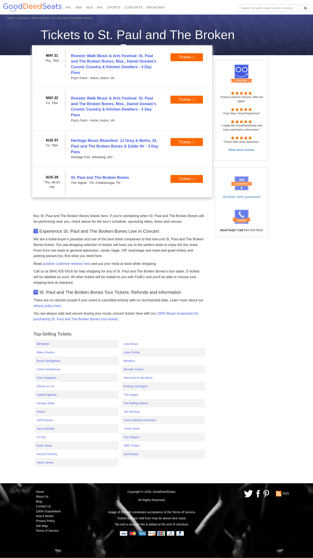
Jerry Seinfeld (46, 428)
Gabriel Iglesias (47, 394)
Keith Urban (44, 445)
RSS (286, 493)
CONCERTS (133, 7)
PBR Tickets (132, 445)
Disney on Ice (45, 386)
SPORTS (113, 7)
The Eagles (131, 394)
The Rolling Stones (136, 403)
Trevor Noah (132, 428)
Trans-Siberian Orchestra (140, 420)
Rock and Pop (41, 18)
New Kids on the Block (138, 377)
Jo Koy (41, 437)
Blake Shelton (46, 352)
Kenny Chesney (47, 454)
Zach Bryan (131, 454)
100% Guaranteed (48, 511)
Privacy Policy (45, 521)
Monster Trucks (133, 369)
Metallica (129, 360)
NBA (78, 7)
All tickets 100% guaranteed (241, 197)
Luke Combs (132, 352)
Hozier (41, 411)
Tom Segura (131, 437)
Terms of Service (47, 530)
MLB (89, 7)
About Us (42, 496)
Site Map (42, 526)
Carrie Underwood (48, 369)
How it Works (45, 516)
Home (10, 18)
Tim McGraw (132, 411)
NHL (100, 7)
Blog (39, 501)
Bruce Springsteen (49, 360)
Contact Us (43, 506)
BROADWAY (156, 7)
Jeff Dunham (45, 420)
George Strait (45, 403)
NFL (68, 7)
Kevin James (45, 462)
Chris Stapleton (47, 377)
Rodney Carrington (136, 386)
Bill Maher (43, 343)
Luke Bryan (131, 343)
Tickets (187, 57)
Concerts (23, 18)
